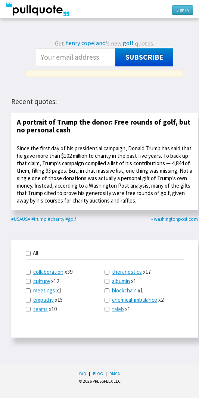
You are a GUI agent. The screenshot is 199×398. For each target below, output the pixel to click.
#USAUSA (20, 219)
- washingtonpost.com (174, 219)
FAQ (82, 373)
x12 (42, 281)
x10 (41, 309)
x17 (128, 271)
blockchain (124, 290)
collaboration (48, 271)
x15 (44, 299)
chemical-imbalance (134, 299)
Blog (98, 373)
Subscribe (144, 57)
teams (40, 309)
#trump (39, 219)
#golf (70, 219)
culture (41, 281)
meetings (44, 290)
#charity (56, 219)
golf (128, 43)
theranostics (127, 271)
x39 (49, 271)
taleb (118, 309)
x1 (44, 290)
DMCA (114, 373)
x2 (134, 299)
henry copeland (85, 43)
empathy (43, 299)
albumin (121, 281)
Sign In (182, 10)
